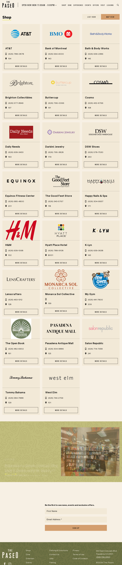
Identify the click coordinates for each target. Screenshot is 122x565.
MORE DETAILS (21, 66)
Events (88, 5)
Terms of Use (78, 554)
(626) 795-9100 (103, 557)
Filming (52, 562)
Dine (70, 5)
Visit (103, 5)
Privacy (76, 550)
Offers (96, 5)
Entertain (30, 558)
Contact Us (54, 554)
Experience (78, 5)
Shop (64, 5)
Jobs (51, 558)
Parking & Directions (58, 550)
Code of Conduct (80, 558)
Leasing (110, 5)
